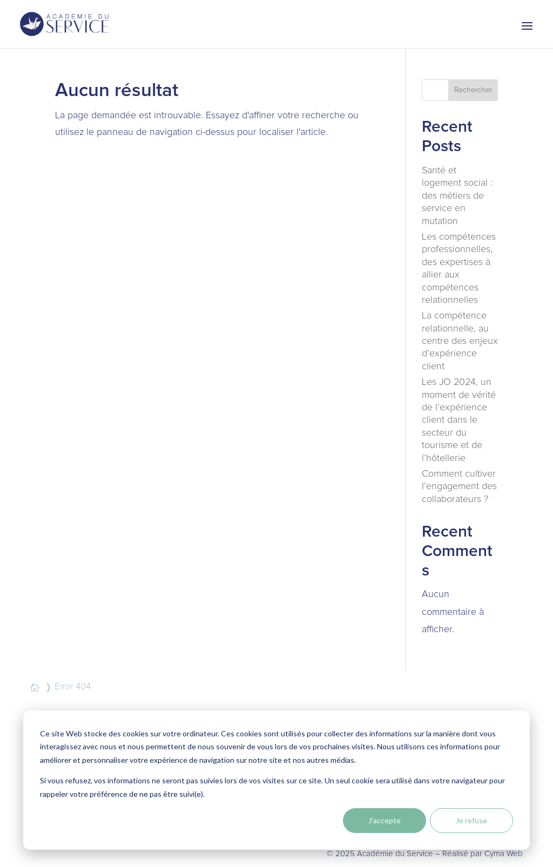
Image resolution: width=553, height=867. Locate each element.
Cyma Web (503, 854)
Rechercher (473, 90)
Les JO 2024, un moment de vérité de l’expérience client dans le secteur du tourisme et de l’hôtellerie (459, 420)
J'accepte (384, 820)
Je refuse (471, 820)
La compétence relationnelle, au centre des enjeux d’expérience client (460, 341)
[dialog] (276, 780)
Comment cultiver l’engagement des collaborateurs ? (459, 486)
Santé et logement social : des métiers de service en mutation (457, 196)
